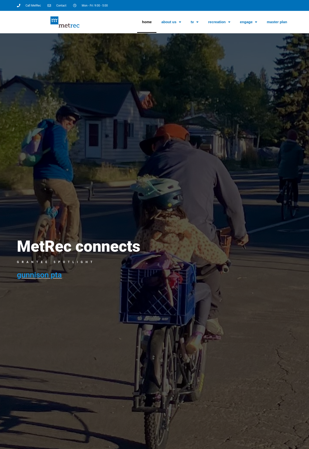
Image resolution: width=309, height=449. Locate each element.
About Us (171, 22)
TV (194, 22)
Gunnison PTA (39, 274)
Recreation (219, 22)
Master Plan (277, 22)
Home (147, 22)
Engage (248, 22)
